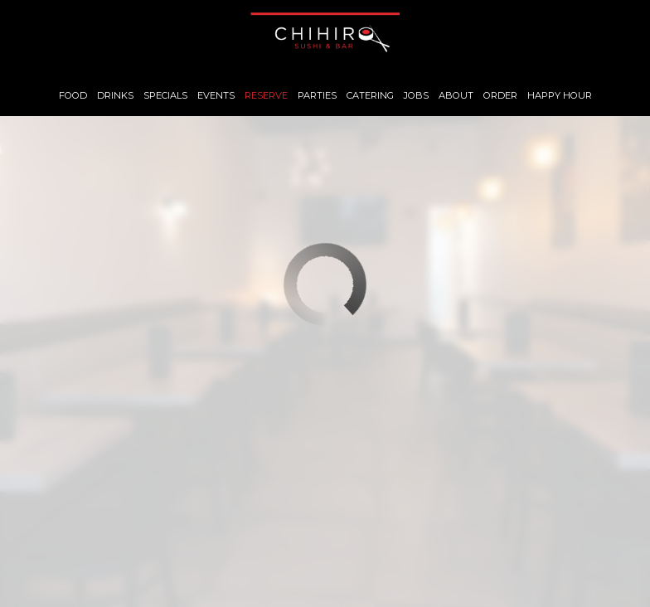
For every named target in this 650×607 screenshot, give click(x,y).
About (456, 95)
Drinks (115, 95)
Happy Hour (559, 95)
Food (73, 95)
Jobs (416, 95)
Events (216, 95)
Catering (370, 95)
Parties (317, 95)
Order (500, 95)
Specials (165, 95)
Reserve (266, 95)
